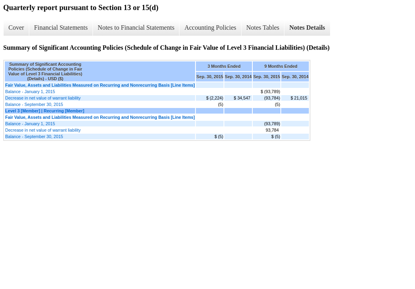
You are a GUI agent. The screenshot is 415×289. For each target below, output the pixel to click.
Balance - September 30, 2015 (34, 104)
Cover (16, 27)
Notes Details (307, 27)
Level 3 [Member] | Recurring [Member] (44, 110)
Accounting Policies (210, 27)
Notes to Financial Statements (136, 27)
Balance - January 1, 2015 (30, 91)
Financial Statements (61, 27)
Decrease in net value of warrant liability (43, 98)
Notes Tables (263, 27)
